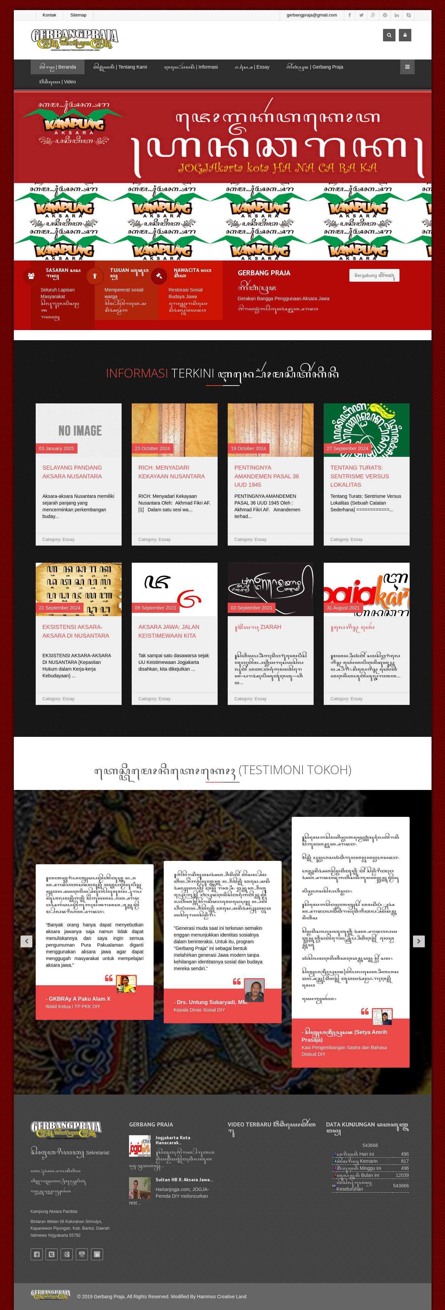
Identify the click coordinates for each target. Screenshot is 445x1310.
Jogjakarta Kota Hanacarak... (173, 1140)
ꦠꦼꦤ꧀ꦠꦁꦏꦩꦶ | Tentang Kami (120, 67)
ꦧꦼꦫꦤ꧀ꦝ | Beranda (57, 67)
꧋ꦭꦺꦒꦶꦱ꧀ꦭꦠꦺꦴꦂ (352, 627)
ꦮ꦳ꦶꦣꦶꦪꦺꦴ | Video (57, 81)
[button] (24, 942)
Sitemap (78, 14)
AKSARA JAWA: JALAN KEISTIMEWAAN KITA (168, 631)
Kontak (49, 14)
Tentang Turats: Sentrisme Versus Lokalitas (359, 476)
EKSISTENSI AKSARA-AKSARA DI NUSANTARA (75, 631)
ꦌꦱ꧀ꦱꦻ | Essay (252, 67)
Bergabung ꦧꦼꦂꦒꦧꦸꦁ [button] (374, 275)
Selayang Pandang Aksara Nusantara (72, 472)
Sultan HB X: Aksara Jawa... (184, 1180)
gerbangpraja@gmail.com (312, 14)
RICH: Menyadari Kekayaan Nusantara (171, 472)
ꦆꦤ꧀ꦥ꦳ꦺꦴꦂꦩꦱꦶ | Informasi (191, 67)
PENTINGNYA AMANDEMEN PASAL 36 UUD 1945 (266, 476)
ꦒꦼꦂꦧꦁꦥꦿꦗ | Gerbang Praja (314, 67)
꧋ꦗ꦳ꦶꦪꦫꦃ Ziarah (257, 627)
